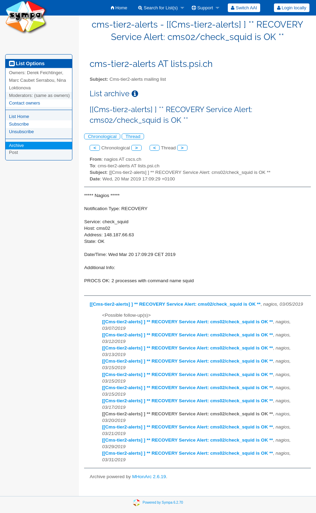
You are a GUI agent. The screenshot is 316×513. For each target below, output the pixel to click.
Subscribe (19, 124)
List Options (26, 63)
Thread (132, 136)
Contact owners (24, 103)
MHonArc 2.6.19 (149, 476)
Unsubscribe (21, 131)
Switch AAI (244, 7)
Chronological (102, 136)
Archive (16, 145)
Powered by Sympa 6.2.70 (163, 502)
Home (119, 7)
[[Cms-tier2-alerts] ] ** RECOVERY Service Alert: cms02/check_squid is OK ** (175, 304)
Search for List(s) (158, 7)
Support (202, 7)
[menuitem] (119, 8)
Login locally (291, 7)
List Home (19, 116)
